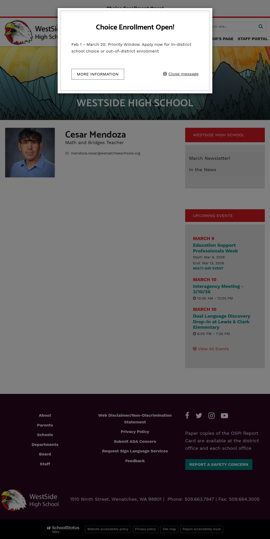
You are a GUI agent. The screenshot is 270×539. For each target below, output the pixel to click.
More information (98, 74)
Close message (183, 73)
